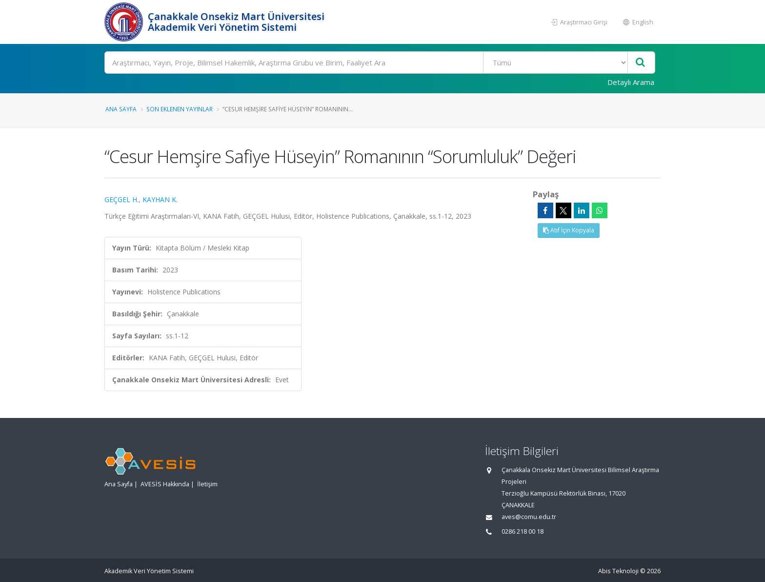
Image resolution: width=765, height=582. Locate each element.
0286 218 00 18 (523, 531)
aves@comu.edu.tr (529, 517)
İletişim (207, 484)
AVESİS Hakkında (165, 484)
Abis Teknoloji (618, 571)
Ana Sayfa (121, 109)
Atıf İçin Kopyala (568, 230)
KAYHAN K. (160, 199)
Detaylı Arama (630, 82)
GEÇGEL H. (121, 199)
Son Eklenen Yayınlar (179, 109)
